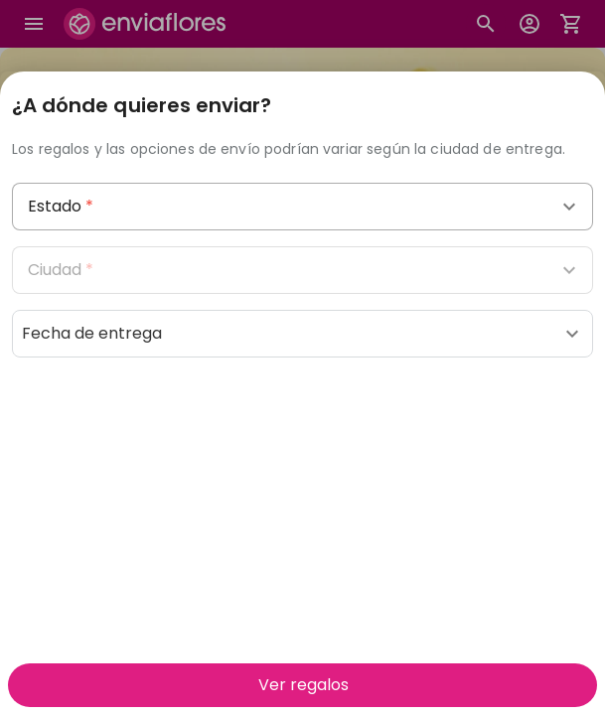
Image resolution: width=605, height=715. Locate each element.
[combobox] (302, 206)
